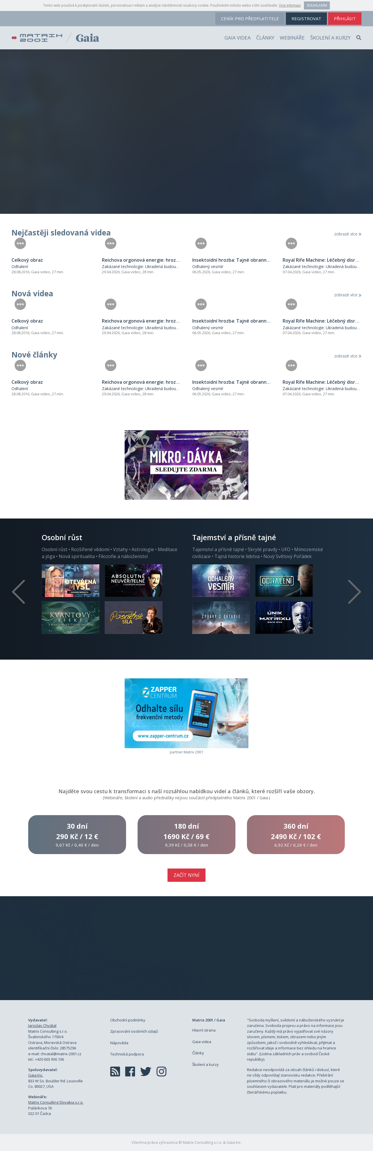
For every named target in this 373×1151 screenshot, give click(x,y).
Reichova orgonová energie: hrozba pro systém (155, 260)
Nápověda (119, 1042)
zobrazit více (347, 234)
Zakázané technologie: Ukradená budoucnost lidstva (150, 266)
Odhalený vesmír (207, 266)
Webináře (292, 37)
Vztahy (120, 549)
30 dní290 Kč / (77, 834)
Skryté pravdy (262, 549)
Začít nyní (186, 875)
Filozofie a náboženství (123, 556)
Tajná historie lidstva (237, 556)
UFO (285, 549)
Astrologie (143, 549)
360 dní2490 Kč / (296, 834)
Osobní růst (54, 549)
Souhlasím (317, 5)
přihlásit (345, 18)
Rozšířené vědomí (90, 549)
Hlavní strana (204, 1030)
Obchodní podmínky (127, 1020)
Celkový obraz (27, 260)
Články (265, 37)
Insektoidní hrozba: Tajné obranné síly (235, 260)
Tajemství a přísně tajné (218, 549)
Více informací (290, 5)
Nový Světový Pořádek (287, 556)
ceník (250, 18)
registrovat (306, 18)
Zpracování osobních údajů (134, 1031)
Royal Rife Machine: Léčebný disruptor (325, 260)
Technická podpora (127, 1054)
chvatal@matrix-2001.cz (61, 1053)
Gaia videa (237, 37)
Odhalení (20, 266)
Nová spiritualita (77, 556)
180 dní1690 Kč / (186, 834)
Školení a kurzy (330, 37)
